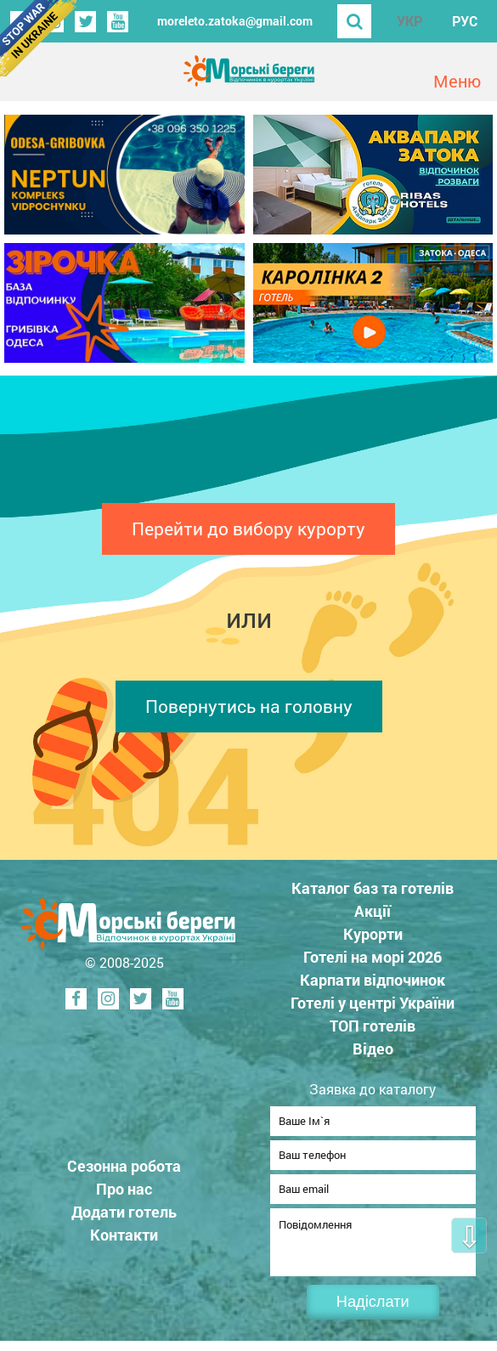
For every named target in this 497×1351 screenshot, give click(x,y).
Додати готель (124, 1217)
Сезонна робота (124, 1171)
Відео (373, 1048)
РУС (464, 21)
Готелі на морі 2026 (372, 957)
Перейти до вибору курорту (248, 528)
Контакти (124, 1239)
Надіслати (372, 1311)
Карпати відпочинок (372, 979)
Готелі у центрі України (373, 1002)
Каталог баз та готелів (372, 888)
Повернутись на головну (249, 706)
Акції (372, 911)
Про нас (124, 1194)
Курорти (373, 934)
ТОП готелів (372, 1025)
